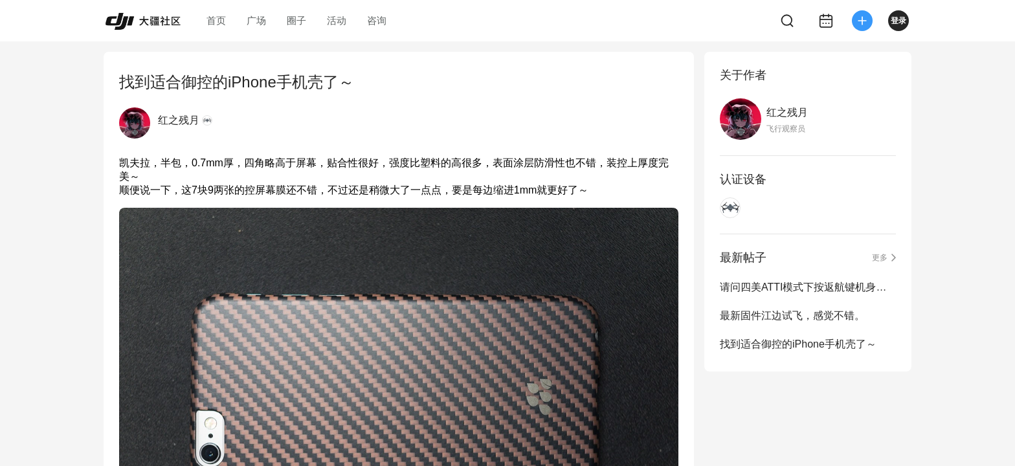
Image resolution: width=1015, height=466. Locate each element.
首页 (216, 20)
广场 (256, 20)
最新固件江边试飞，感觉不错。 (792, 315)
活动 (336, 20)
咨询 (376, 20)
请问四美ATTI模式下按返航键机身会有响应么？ (808, 287)
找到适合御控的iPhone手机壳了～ (798, 344)
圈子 (296, 20)
